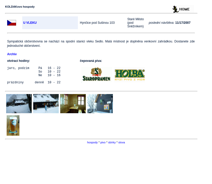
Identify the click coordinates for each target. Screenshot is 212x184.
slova (121, 146)
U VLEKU (30, 23)
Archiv (12, 54)
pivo (102, 146)
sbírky (112, 146)
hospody (92, 146)
